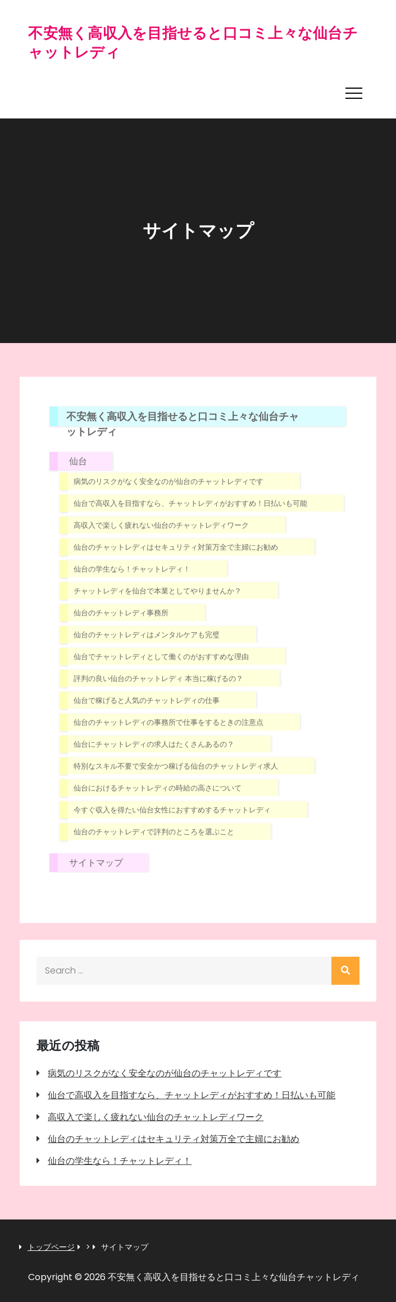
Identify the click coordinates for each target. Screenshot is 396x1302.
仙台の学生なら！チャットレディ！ (132, 569)
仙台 (78, 461)
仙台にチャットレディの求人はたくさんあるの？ (154, 744)
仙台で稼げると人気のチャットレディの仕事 (147, 700)
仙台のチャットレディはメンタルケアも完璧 (147, 634)
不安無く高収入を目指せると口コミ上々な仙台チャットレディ (193, 42)
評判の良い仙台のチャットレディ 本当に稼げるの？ (158, 678)
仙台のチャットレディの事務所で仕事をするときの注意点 (168, 722)
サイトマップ (96, 862)
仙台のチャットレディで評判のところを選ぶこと (154, 831)
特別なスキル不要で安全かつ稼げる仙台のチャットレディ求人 (176, 766)
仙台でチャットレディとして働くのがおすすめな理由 (161, 656)
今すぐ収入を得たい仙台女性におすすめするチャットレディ (172, 810)
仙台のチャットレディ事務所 (121, 612)
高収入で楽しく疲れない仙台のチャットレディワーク (161, 525)
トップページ (51, 1247)
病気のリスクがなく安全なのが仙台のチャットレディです (168, 481)
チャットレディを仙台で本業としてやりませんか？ (158, 591)
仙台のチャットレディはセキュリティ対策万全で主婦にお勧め (176, 547)
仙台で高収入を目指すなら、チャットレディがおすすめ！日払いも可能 (190, 503)
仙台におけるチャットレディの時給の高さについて (158, 788)
